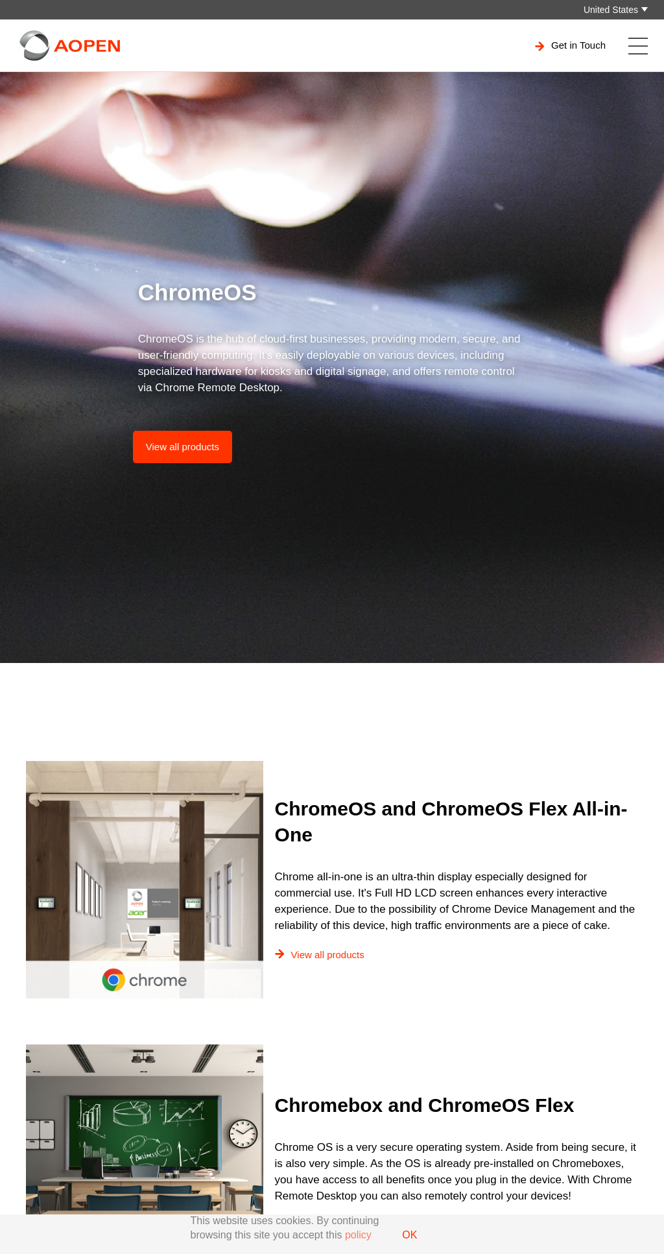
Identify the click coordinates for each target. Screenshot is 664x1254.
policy (358, 1234)
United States (611, 10)
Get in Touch (570, 45)
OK (409, 1234)
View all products (182, 446)
